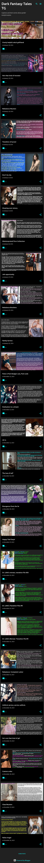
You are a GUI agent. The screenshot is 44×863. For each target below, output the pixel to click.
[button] (40, 49)
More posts (22, 853)
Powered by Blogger (22, 860)
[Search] (36, 4)
